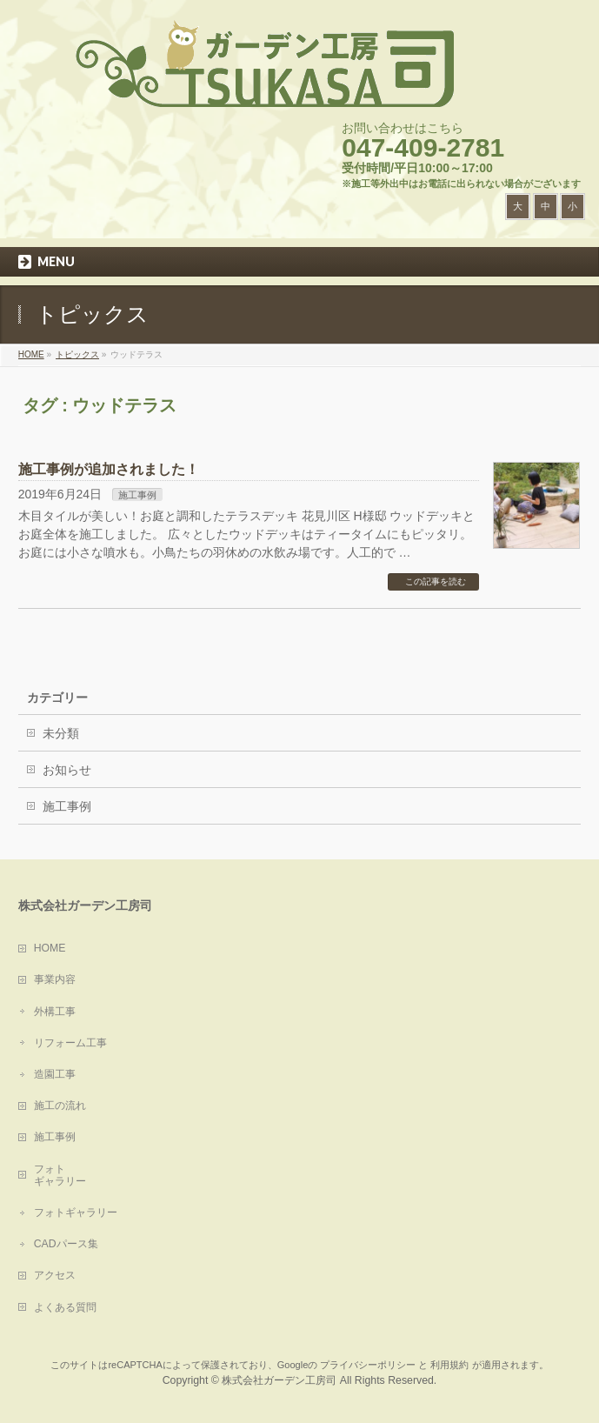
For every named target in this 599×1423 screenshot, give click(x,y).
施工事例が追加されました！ (108, 469)
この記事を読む (435, 581)
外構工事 (55, 1011)
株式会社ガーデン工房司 (279, 1380)
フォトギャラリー (75, 1212)
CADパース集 (66, 1244)
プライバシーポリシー (368, 1365)
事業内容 (55, 979)
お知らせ (67, 770)
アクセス (55, 1275)
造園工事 (55, 1074)
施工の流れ (60, 1105)
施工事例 (137, 495)
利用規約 (449, 1365)
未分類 (61, 733)
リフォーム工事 (70, 1043)
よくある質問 (65, 1307)
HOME (50, 948)
